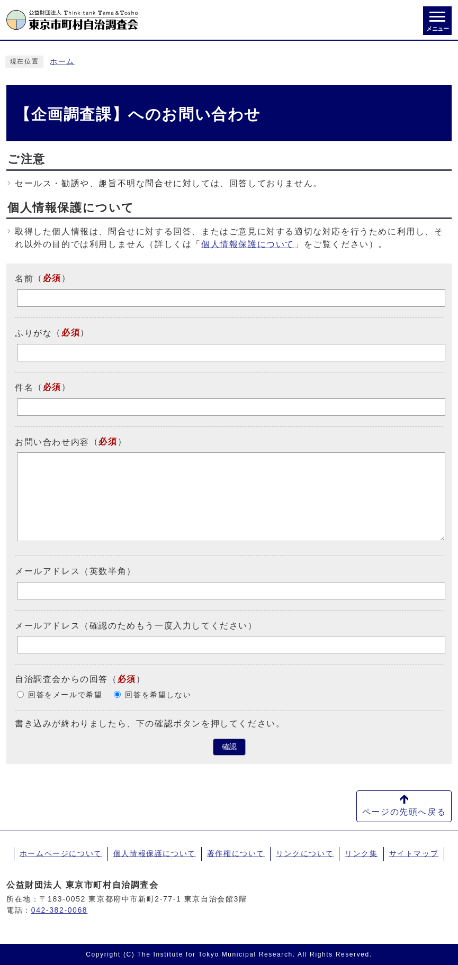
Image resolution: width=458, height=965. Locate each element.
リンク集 (361, 853)
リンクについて (305, 853)
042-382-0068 (59, 910)
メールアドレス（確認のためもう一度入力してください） (136, 625)
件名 (24, 387)
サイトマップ (414, 853)
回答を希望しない (158, 695)
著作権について (236, 853)
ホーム (62, 62)
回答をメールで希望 (65, 695)
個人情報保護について (247, 244)
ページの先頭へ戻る (404, 811)
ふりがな (33, 333)
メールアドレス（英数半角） (75, 571)
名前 (24, 278)
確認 (229, 747)
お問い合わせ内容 (52, 441)
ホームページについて (61, 853)
